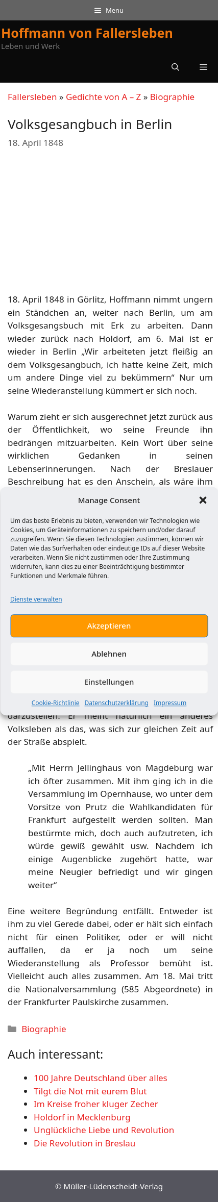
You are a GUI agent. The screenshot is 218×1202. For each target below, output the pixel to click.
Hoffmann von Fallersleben (87, 32)
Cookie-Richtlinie (56, 707)
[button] (203, 504)
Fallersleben (32, 97)
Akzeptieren (109, 629)
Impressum (170, 707)
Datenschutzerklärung (117, 707)
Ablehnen (109, 658)
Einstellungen (109, 686)
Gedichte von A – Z (103, 97)
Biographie (172, 97)
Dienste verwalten (36, 603)
